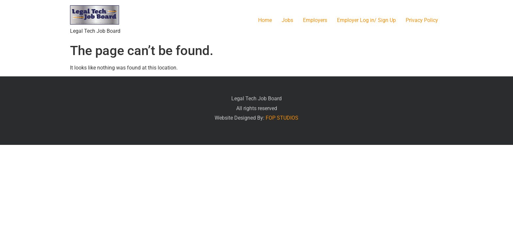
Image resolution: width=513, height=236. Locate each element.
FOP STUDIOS (282, 118)
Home (265, 20)
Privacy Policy (422, 20)
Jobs (287, 20)
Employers (315, 20)
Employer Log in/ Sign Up (366, 20)
